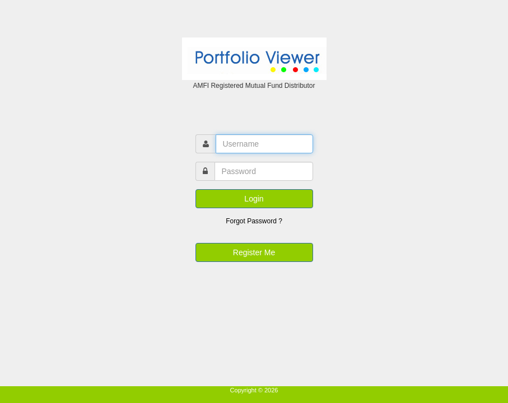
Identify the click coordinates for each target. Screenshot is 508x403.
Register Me (254, 252)
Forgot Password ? (254, 221)
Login (253, 198)
